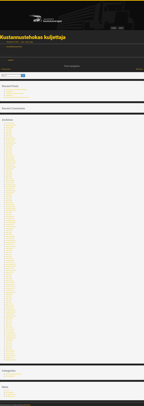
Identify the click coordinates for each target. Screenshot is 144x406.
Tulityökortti (9, 91)
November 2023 (10, 163)
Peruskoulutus (10, 376)
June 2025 (9, 131)
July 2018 (9, 274)
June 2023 (9, 173)
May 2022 (9, 199)
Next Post (140, 69)
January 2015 (10, 354)
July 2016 (9, 320)
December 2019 (10, 240)
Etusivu (113, 28)
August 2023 (9, 169)
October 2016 (10, 314)
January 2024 (10, 159)
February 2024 (10, 157)
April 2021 (9, 214)
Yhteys (121, 28)
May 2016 (9, 324)
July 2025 (9, 129)
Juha (22, 42)
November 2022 (10, 187)
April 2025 (9, 135)
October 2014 (10, 358)
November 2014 (10, 356)
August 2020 (9, 228)
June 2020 (9, 230)
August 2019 (9, 248)
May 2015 (9, 346)
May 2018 (9, 276)
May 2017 (9, 300)
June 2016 (9, 322)
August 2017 (9, 294)
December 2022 (10, 185)
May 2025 (9, 133)
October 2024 (10, 141)
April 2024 (9, 153)
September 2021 (11, 210)
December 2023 (10, 161)
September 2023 (11, 167)
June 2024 (9, 149)
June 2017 (9, 298)
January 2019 (10, 262)
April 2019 (9, 256)
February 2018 (10, 282)
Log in (7, 390)
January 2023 (10, 183)
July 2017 (9, 296)
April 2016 (9, 326)
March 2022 (9, 203)
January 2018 (10, 284)
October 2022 (10, 189)
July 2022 (9, 195)
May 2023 (9, 175)
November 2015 (10, 336)
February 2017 (10, 306)
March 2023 (9, 179)
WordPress (27, 405)
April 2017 (9, 302)
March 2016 (9, 328)
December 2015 (10, 334)
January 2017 (10, 308)
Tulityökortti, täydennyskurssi (15, 93)
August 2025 (9, 127)
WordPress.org (10, 396)
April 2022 (9, 201)
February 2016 (10, 330)
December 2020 (10, 220)
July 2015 (9, 342)
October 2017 (10, 290)
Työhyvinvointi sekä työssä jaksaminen (17, 97)
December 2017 (10, 286)
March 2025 (9, 137)
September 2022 (11, 191)
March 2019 (9, 258)
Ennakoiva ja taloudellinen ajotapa (16, 89)
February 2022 (10, 205)
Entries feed (9, 392)
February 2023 (10, 181)
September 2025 (11, 125)
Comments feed (10, 394)
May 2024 (9, 151)
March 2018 (9, 280)
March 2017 (9, 304)
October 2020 (10, 224)
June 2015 (9, 344)
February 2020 (10, 236)
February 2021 (10, 216)
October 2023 (10, 165)
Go (23, 75)
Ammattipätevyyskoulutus (14, 47)
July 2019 (9, 250)
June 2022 (9, 197)
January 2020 (10, 238)
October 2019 (10, 244)
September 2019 (11, 246)
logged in (11, 60)
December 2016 (10, 310)
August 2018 (9, 272)
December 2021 (10, 206)
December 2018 (10, 264)
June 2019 (9, 252)
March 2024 (9, 155)
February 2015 (10, 352)
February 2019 (10, 260)
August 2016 (9, 318)
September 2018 (11, 270)
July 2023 (9, 171)
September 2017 (11, 292)
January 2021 (10, 218)
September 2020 (11, 226)
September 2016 (11, 316)
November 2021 (10, 208)
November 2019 (10, 242)
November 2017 (10, 288)
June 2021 (9, 212)
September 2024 (11, 143)
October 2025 (10, 123)
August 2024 (9, 145)
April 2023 (9, 177)
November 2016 (10, 312)
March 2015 (9, 350)
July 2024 (9, 147)
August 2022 (9, 193)
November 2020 (10, 222)
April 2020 (9, 234)
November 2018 (10, 266)
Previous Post (5, 69)
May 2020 (9, 232)
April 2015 (9, 348)
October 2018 (10, 268)
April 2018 (9, 278)
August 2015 (9, 340)
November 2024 (10, 139)
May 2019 (9, 254)
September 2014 (11, 360)
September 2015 (11, 338)
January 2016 (10, 332)
